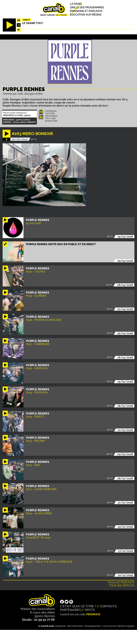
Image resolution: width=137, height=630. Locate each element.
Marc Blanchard (75, 626)
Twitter (49, 113)
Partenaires (70, 610)
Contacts (108, 606)
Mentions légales (125, 626)
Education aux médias (85, 14)
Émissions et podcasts (86, 11)
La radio (76, 3)
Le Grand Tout (32, 23)
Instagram (51, 116)
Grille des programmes (87, 7)
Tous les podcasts (120, 582)
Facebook (51, 111)
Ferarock (93, 614)
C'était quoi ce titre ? (78, 606)
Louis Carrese (109, 626)
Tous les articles (121, 585)
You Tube (50, 118)
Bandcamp (51, 121)
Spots (90, 610)
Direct (26, 20)
